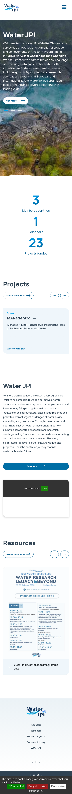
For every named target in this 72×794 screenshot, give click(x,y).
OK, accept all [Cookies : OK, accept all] (16, 786)
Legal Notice (36, 775)
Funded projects (36, 736)
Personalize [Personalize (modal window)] (58, 786)
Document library (36, 742)
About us (36, 724)
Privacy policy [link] (36, 790)
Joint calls (36, 730)
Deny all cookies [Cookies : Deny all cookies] (37, 786)
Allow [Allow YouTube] (44, 488)
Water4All (36, 747)
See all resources (15, 295)
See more (11, 100)
